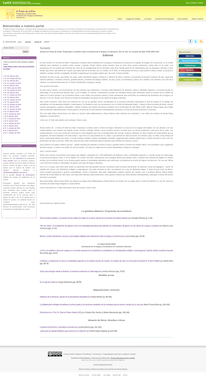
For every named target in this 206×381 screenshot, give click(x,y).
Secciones (147, 19)
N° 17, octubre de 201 (12, 95)
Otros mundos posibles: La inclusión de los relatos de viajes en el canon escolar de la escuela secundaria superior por (96, 218)
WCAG (125, 375)
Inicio (187, 2)
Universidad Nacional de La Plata (123, 358)
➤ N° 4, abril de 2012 (10, 126)
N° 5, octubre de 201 (12, 123)
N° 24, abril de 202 (11, 81)
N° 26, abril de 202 (11, 76)
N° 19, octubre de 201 (12, 90)
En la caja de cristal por (60, 282)
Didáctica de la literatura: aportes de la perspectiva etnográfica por (76, 297)
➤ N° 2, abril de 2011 (10, 130)
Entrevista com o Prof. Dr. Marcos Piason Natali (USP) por (84, 312)
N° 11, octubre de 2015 (13, 109)
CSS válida (106, 375)
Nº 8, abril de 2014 (11, 116)
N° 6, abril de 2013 (11, 121)
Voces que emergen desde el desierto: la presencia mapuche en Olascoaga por (82, 271)
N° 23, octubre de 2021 (13, 83)
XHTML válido (96, 375)
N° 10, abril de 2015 (12, 111)
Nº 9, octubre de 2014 (12, 114)
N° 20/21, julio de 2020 (13, 88)
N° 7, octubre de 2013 (12, 119)
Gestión (200, 2)
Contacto (194, 2)
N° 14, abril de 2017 (12, 102)
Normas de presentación (165, 19)
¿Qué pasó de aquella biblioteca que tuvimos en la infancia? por (78, 331)
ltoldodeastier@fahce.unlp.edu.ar (15, 172)
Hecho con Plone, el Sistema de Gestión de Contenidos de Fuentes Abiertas (103, 369)
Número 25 (38, 42)
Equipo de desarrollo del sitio (103, 364)
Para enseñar (183, 19)
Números (28, 42)
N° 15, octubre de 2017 (13, 100)
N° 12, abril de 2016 (12, 107)
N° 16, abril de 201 (11, 97)
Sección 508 (117, 375)
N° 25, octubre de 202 (12, 78)
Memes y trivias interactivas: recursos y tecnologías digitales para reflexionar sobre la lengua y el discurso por (92, 236)
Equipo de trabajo (133, 19)
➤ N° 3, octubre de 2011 (11, 128)
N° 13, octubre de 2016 (13, 104)
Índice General (197, 19)
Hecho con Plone (84, 375)
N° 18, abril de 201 (11, 92)
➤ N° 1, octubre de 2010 (11, 133)
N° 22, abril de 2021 (12, 85)
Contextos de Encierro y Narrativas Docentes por (70, 327)
